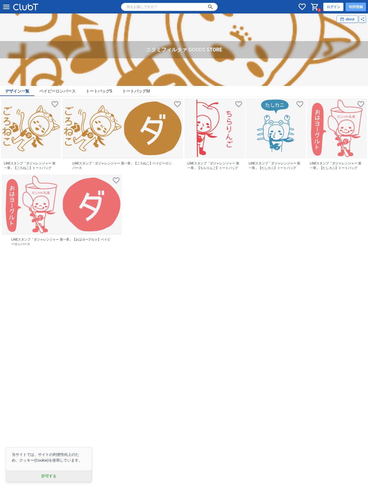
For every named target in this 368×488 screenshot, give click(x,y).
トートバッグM (136, 91)
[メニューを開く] (6, 7)
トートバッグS (99, 91)
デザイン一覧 (17, 91)
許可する (48, 476)
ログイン (333, 7)
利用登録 (356, 7)
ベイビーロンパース (57, 91)
